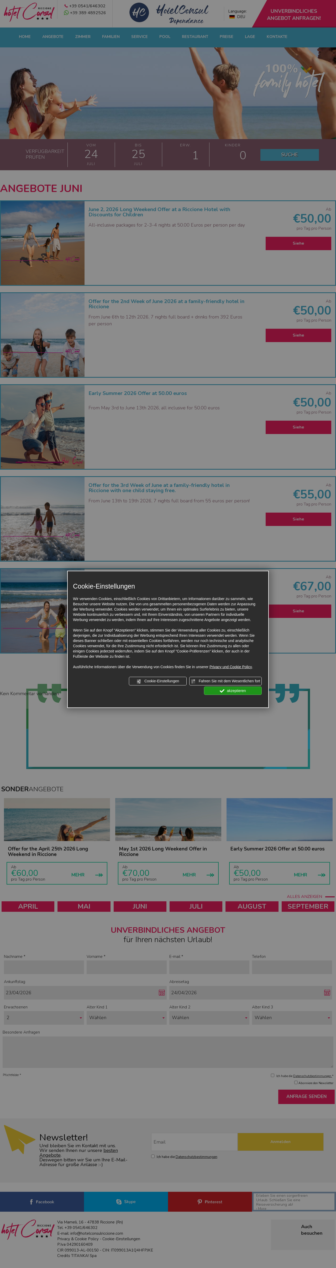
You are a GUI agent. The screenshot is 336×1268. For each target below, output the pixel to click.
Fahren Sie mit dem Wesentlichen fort (225, 681)
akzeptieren (233, 690)
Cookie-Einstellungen (157, 681)
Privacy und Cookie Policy (230, 667)
